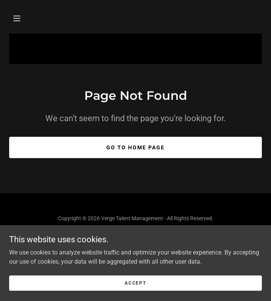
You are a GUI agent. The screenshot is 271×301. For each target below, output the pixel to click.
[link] (135, 244)
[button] (16, 18)
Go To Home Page (135, 147)
